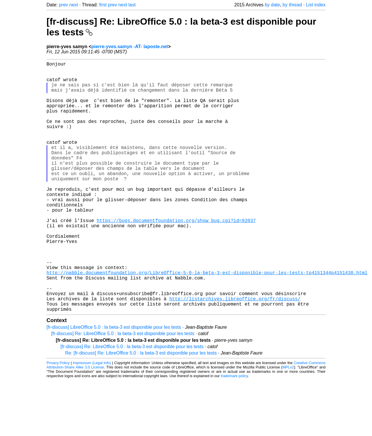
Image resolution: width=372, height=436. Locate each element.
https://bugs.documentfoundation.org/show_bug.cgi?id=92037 (176, 256)
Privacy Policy (58, 418)
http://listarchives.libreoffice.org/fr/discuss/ (234, 352)
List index (316, 4)
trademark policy (234, 431)
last (132, 4)
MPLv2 (288, 423)
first (103, 4)
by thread (292, 4)
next (73, 4)
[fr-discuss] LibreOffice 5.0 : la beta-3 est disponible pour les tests (113, 382)
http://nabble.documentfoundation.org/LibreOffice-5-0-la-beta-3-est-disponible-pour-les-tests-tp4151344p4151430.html (206, 320)
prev (63, 4)
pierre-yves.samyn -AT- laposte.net (129, 46)
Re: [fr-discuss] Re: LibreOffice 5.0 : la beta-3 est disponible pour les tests (141, 408)
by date (272, 4)
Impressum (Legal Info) (92, 418)
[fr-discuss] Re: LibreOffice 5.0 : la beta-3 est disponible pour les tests (122, 389)
